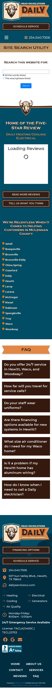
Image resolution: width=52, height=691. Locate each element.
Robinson (11, 308)
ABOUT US (33, 664)
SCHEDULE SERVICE (26, 561)
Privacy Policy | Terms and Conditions (26, 685)
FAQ (36, 676)
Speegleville (13, 313)
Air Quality (14, 606)
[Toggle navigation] (6, 37)
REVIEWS (20, 676)
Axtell (8, 243)
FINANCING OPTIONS (26, 550)
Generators (39, 601)
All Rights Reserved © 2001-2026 (35, 683)
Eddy (8, 275)
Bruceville (11, 254)
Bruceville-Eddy (15, 259)
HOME (15, 664)
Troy (8, 318)
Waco (9, 323)
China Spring (13, 265)
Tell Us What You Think (26, 203)
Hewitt (9, 281)
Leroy (9, 286)
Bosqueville (12, 249)
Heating (12, 595)
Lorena (9, 291)
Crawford (11, 270)
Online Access (19, 683)
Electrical (38, 595)
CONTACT (16, 670)
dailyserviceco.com (22, 585)
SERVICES (36, 670)
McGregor (11, 297)
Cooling (12, 601)
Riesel (9, 302)
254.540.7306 (39, 37)
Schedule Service (26, 26)
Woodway (11, 329)
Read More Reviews (26, 194)
